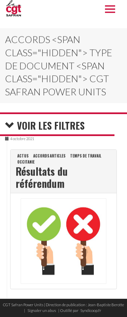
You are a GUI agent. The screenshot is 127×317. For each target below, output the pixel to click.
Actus (22, 156)
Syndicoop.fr (90, 310)
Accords (41, 156)
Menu (112, 9)
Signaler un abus (41, 310)
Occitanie (26, 162)
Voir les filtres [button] (45, 126)
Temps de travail (85, 156)
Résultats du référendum (42, 177)
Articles (57, 156)
